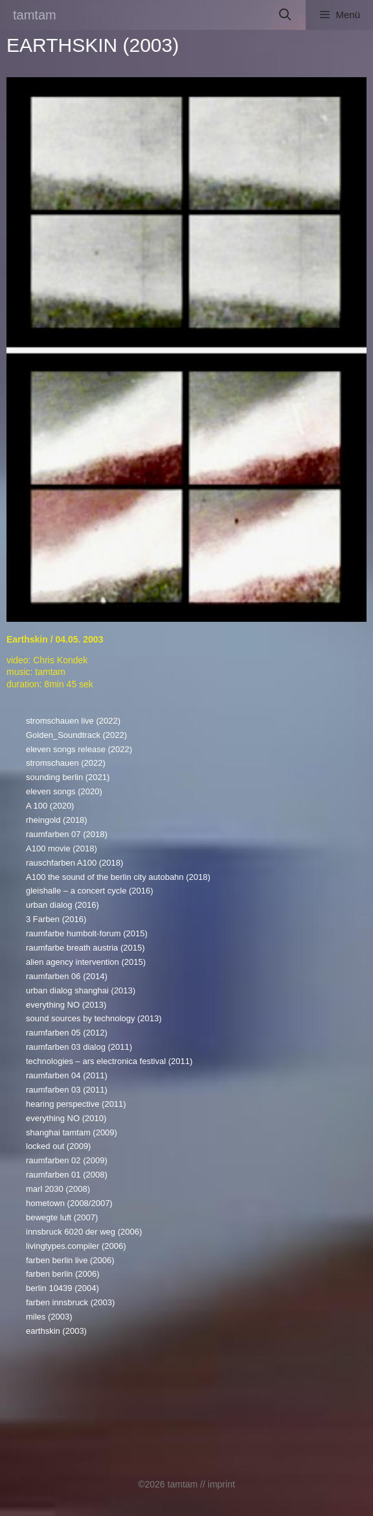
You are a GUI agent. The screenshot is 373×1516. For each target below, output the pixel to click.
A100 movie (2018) (61, 848)
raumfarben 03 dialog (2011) (79, 1047)
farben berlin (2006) (62, 1274)
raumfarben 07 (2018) (66, 834)
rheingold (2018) (56, 820)
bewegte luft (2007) (62, 1217)
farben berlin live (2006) (70, 1260)
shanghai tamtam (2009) (71, 1132)
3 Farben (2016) (56, 919)
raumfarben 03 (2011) (66, 1090)
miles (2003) (49, 1316)
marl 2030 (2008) (58, 1189)
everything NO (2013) (66, 1005)
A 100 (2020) (50, 806)
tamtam (34, 15)
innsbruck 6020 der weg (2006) (84, 1232)
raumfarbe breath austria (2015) (85, 948)
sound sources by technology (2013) (94, 1018)
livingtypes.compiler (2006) (76, 1246)
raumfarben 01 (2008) (66, 1174)
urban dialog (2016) (62, 905)
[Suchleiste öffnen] (285, 15)
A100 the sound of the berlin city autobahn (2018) (118, 877)
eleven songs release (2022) (79, 749)
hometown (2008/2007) (69, 1203)
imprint (221, 1484)
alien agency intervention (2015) (86, 962)
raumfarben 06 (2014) (66, 976)
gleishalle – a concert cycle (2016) (89, 890)
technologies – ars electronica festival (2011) (109, 1061)
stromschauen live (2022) (73, 721)
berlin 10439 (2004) (62, 1288)
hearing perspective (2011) (76, 1104)
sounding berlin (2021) (67, 777)
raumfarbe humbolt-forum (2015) (87, 933)
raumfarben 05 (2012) (66, 1032)
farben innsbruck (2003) (70, 1302)
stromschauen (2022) (66, 763)
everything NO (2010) (66, 1118)
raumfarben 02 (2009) (66, 1160)
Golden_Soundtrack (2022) (76, 735)
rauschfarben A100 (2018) (74, 863)
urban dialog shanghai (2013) (80, 990)
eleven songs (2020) (64, 791)
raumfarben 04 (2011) (66, 1075)
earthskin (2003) (56, 1331)
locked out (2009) (58, 1146)
